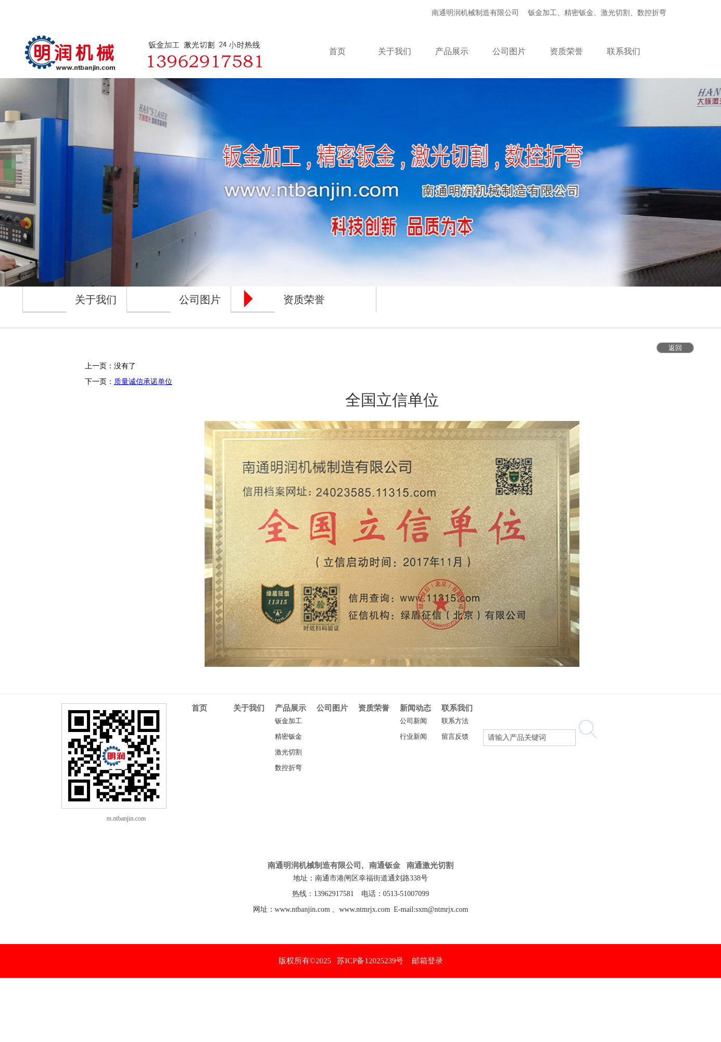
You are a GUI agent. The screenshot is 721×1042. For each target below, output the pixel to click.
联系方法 (455, 721)
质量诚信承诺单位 (143, 382)
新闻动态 (415, 708)
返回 (675, 348)
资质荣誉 (373, 708)
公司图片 (332, 708)
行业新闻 (413, 736)
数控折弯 (288, 768)
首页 (199, 708)
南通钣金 (384, 865)
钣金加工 (288, 721)
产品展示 (290, 708)
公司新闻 (413, 721)
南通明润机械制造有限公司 (473, 13)
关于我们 (248, 708)
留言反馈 (455, 736)
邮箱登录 (427, 961)
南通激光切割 (430, 865)
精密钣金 (288, 736)
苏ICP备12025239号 (370, 961)
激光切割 (288, 752)
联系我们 (457, 708)
